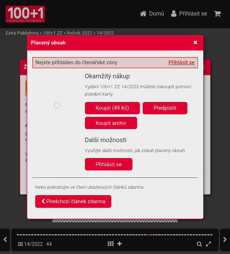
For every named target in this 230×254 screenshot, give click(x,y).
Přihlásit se (182, 62)
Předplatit (165, 108)
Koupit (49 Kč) (112, 108)
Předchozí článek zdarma (73, 201)
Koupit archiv (111, 123)
